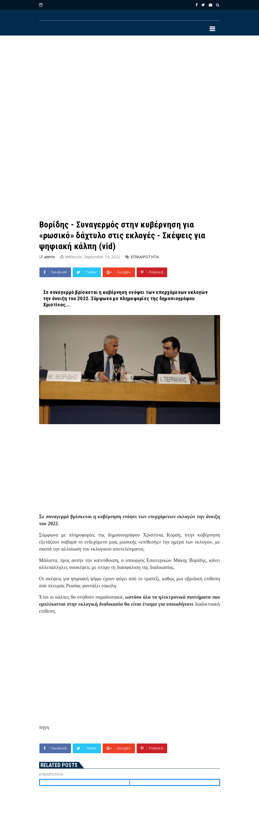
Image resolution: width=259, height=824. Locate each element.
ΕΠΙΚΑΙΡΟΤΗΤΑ (145, 256)
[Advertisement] (129, 84)
